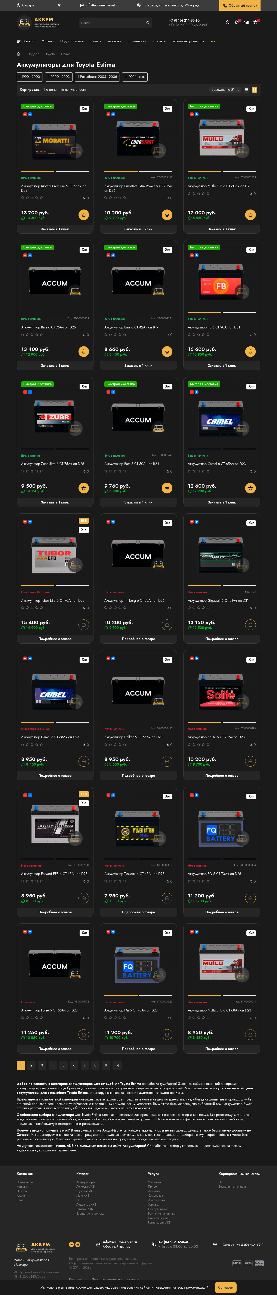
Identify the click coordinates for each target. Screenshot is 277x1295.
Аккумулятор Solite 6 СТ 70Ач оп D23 (216, 737)
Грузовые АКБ (85, 1191)
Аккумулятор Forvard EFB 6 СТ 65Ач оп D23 (54, 874)
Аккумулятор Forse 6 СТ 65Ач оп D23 (49, 1010)
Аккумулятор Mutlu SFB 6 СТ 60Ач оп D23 (219, 186)
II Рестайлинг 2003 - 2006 (97, 76)
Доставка (154, 1191)
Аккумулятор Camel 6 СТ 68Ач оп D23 (50, 737)
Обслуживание (158, 1209)
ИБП (79, 1200)
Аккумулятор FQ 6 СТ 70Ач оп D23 (131, 1010)
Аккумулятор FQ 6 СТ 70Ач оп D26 (214, 874)
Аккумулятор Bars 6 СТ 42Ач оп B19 (131, 327)
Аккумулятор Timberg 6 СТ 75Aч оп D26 (134, 600)
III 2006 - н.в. (135, 76)
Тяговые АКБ (84, 1209)
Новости (22, 1191)
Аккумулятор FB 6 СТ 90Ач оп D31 (214, 327)
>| (117, 1065)
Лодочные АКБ (86, 1204)
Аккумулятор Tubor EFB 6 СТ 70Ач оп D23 (52, 600)
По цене (50, 90)
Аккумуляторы (85, 1182)
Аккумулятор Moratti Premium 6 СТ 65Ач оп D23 (53, 188)
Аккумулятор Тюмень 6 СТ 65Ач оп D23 (134, 874)
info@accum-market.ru (103, 5)
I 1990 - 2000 (29, 76)
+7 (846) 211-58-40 (184, 20)
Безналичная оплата (161, 1213)
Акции (21, 1195)
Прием (152, 1186)
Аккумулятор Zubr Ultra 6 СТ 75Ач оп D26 (52, 464)
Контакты (22, 1186)
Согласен (225, 1287)
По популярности (73, 90)
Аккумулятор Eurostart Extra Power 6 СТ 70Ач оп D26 (138, 188)
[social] (71, 1244)
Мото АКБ (82, 1195)
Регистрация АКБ (159, 1222)
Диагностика (156, 1200)
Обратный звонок (239, 5)
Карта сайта (77, 1279)
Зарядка (153, 1204)
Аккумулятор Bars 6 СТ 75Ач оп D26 (48, 327)
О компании (25, 1182)
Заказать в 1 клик (55, 229)
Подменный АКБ (159, 1218)
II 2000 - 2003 (59, 76)
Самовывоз (155, 1195)
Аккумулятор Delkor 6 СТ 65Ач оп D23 (133, 737)
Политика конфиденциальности (115, 1279)
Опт (221, 1182)
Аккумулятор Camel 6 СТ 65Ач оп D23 (217, 464)
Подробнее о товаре (55, 638)
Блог (20, 1200)
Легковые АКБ (85, 1186)
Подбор (33, 54)
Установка (154, 1182)
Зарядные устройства (90, 1213)
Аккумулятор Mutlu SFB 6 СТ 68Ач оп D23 (219, 1010)
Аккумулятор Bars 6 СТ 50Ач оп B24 (131, 464)
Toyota (50, 54)
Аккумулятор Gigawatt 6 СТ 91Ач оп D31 (218, 600)
